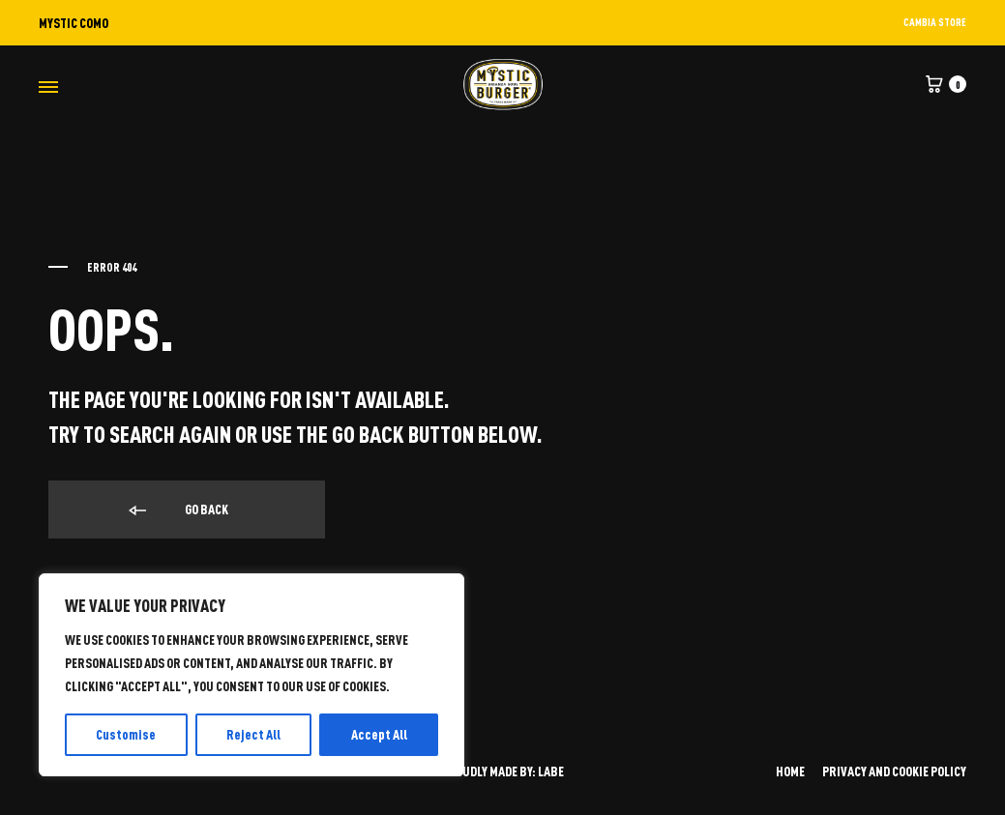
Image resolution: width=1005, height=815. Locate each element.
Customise (126, 734)
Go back (177, 510)
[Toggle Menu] (48, 86)
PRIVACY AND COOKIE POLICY (894, 771)
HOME (790, 771)
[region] (251, 674)
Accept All (379, 734)
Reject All (253, 734)
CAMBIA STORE (934, 21)
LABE (551, 771)
